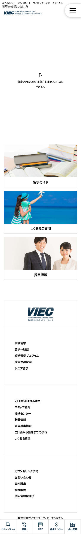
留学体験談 (22, 349)
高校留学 (20, 343)
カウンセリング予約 (26, 471)
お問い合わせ (23, 477)
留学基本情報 (23, 426)
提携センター (23, 413)
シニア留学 (21, 368)
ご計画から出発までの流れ (31, 432)
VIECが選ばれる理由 (27, 401)
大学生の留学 (23, 362)
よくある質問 (22, 438)
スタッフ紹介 (22, 407)
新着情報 (20, 419)
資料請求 (20, 484)
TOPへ (40, 87)
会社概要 (20, 490)
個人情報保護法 (24, 496)
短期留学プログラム (27, 356)
